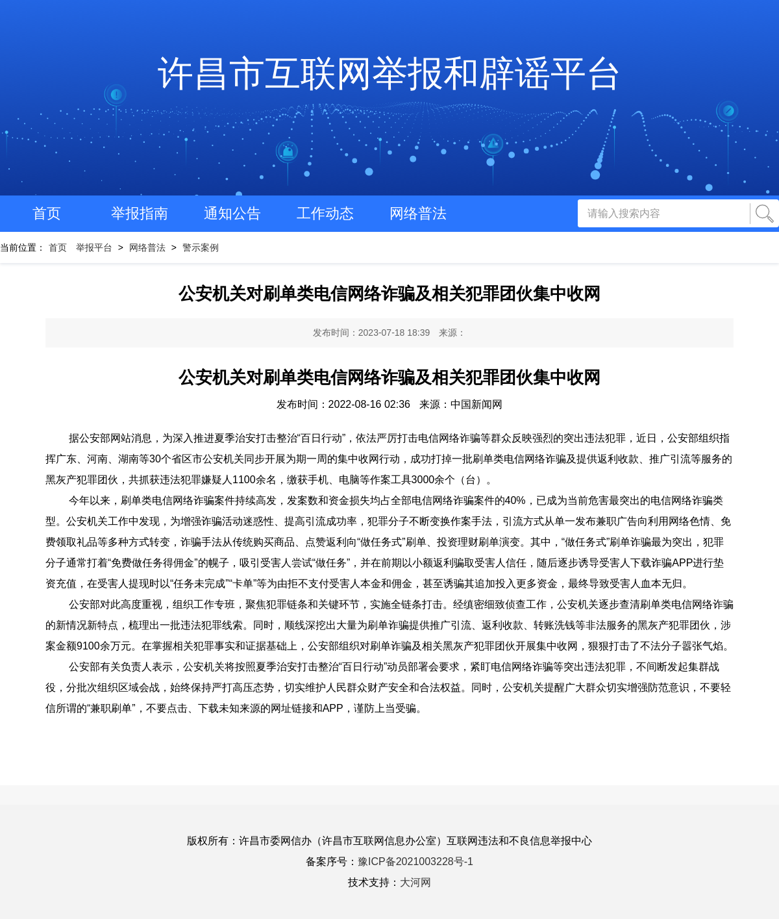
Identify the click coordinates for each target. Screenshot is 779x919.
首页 (46, 213)
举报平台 (94, 247)
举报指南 (139, 213)
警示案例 (200, 247)
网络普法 (418, 213)
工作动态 (325, 213)
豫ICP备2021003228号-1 (415, 861)
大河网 (415, 882)
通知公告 (232, 213)
